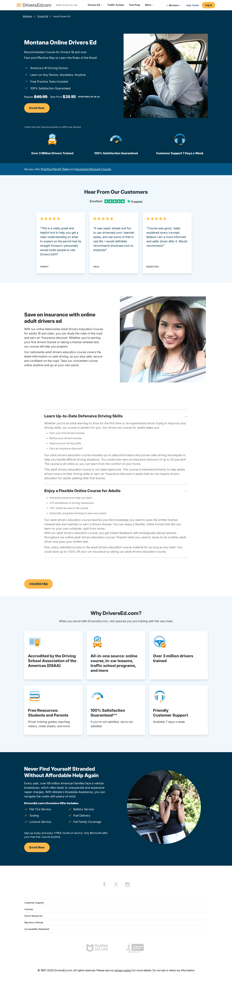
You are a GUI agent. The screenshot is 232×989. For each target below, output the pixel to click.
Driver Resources (33, 915)
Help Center (192, 5)
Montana (27, 16)
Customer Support (34, 902)
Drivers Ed (95, 4)
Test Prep (134, 4)
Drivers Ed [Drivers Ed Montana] (42, 16)
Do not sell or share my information (174, 970)
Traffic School (115, 4)
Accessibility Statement (36, 929)
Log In (208, 5)
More (149, 4)
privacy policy (123, 970)
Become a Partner (33, 922)
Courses (28, 909)
